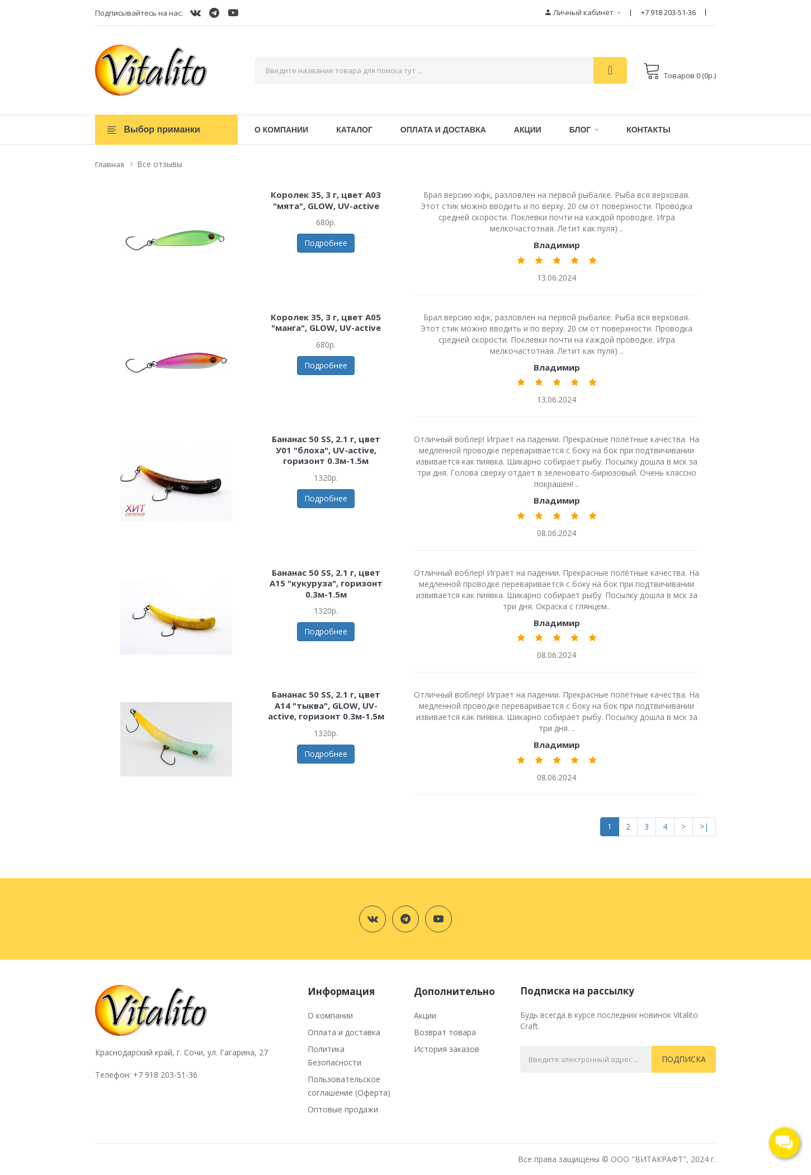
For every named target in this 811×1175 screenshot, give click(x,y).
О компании (330, 1015)
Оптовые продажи (343, 1109)
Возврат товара (445, 1032)
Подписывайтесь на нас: (139, 13)
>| (704, 826)
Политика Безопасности (334, 1056)
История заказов (446, 1049)
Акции (425, 1015)
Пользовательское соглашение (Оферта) (349, 1086)
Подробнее (325, 243)
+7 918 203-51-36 (668, 12)
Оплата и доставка (344, 1032)
